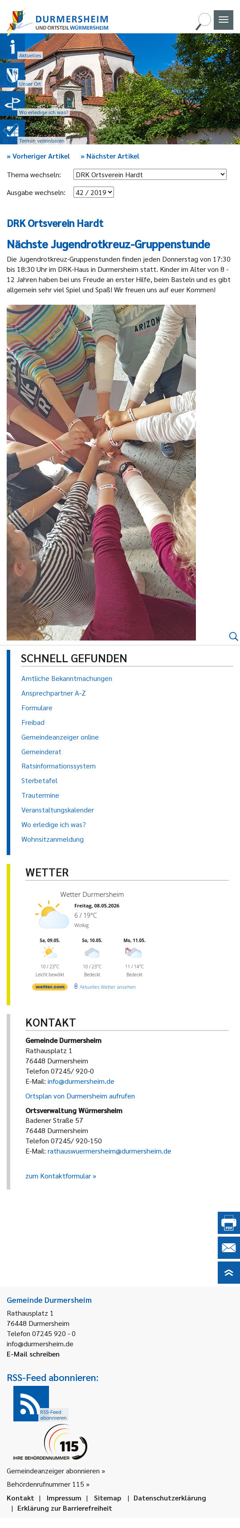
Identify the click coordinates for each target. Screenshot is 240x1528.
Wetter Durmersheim (92, 894)
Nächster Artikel (110, 155)
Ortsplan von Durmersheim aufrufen (80, 1095)
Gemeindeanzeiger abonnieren (53, 1470)
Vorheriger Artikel (38, 155)
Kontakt (20, 1497)
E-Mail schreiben (33, 1353)
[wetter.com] (50, 988)
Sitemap (107, 1497)
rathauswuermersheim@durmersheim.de (109, 1150)
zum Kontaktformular (58, 1175)
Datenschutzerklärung (170, 1497)
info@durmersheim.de (81, 1081)
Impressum (64, 1497)
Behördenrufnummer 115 (45, 1483)
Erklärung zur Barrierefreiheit (64, 1507)
